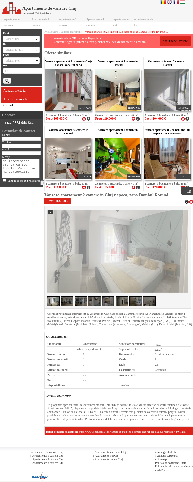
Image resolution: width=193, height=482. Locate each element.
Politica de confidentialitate (170, 462)
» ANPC (160, 470)
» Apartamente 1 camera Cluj (47, 455)
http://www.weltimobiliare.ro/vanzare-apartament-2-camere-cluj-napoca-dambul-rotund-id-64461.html (132, 431)
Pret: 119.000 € (105, 118)
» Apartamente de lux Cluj (108, 459)
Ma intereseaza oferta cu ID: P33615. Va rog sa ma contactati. (21, 168)
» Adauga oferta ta (165, 452)
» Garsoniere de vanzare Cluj (46, 452)
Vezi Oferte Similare (175, 41)
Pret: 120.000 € (155, 187)
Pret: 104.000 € (155, 118)
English (169, 2)
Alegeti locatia (14, 49)
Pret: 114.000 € (56, 187)
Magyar (182, 2)
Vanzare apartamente (72, 31)
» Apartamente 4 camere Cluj (109, 452)
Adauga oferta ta (14, 90)
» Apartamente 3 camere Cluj (47, 462)
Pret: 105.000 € (56, 118)
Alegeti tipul (13, 38)
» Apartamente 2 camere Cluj (47, 459)
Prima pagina (51, 31)
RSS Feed (7, 104)
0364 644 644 (23, 123)
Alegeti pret (13, 60)
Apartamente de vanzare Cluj (39, 8)
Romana (163, 2)
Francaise (176, 2)
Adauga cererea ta (15, 99)
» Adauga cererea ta (166, 455)
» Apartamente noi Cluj (106, 455)
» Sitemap (161, 459)
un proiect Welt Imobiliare (37, 12)
